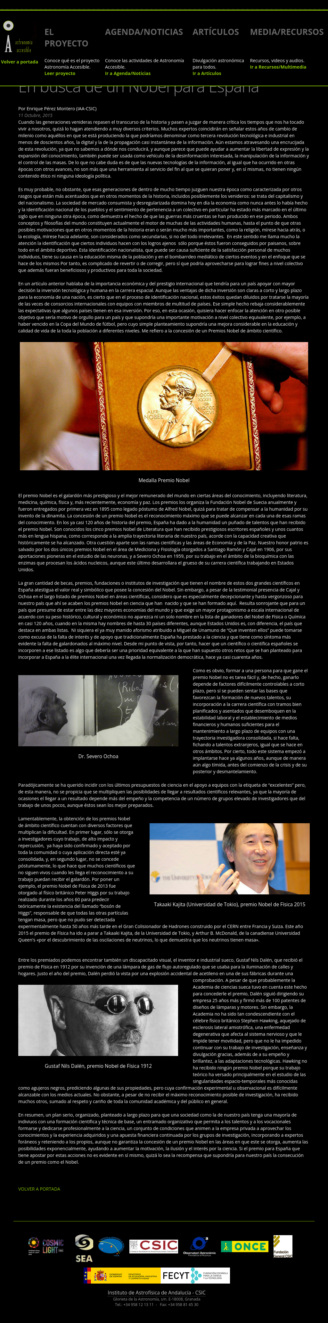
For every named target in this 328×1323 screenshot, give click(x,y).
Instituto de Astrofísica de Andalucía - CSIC (157, 1292)
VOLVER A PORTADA (39, 1189)
